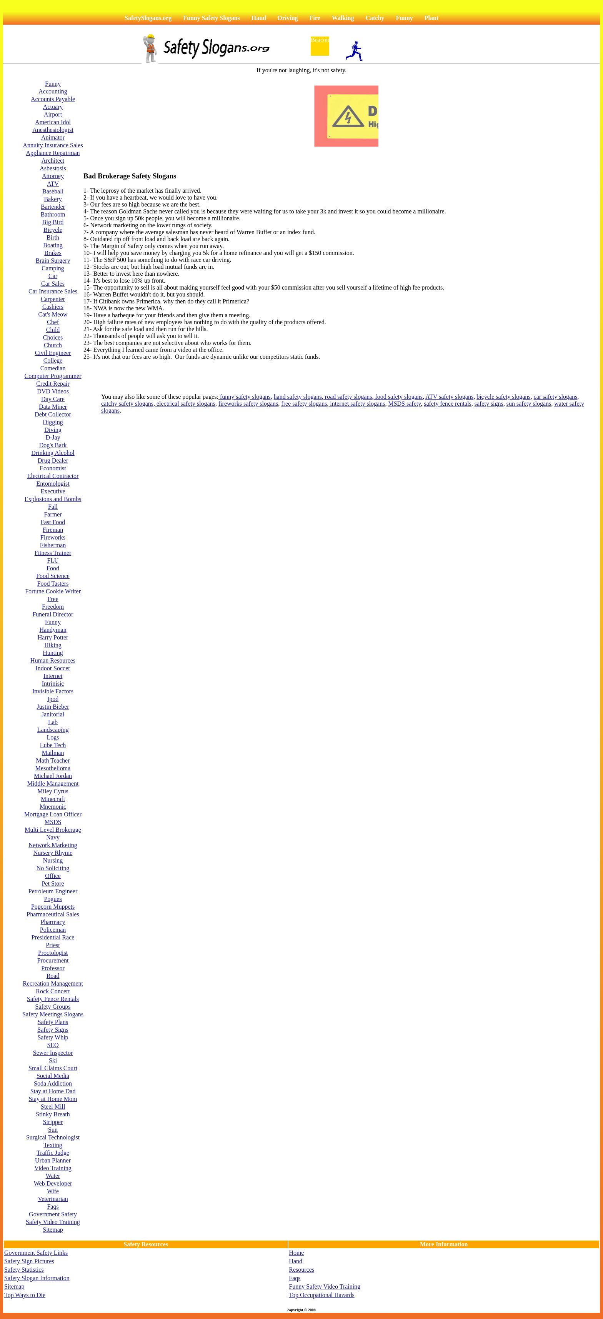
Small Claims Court (52, 1068)
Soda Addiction (53, 1083)
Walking (343, 18)
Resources (301, 1269)
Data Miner (53, 406)
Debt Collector (53, 414)
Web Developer (53, 1183)
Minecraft (53, 799)
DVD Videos (53, 391)
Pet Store (53, 883)
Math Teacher (53, 760)
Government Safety (53, 1214)
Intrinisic (53, 683)
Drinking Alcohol (52, 453)
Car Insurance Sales (52, 291)
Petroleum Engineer (53, 891)
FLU (52, 560)
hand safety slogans (298, 396)
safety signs (489, 403)
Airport (53, 114)
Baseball (52, 191)
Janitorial (53, 714)
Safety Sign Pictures (29, 1261)
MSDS (53, 822)
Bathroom (53, 214)
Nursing (53, 860)
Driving (288, 18)
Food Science (53, 576)
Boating (53, 245)
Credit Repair (53, 383)
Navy (53, 837)
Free (52, 599)
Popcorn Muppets (53, 906)
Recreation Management (53, 983)
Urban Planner (53, 1160)
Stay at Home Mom (53, 1099)
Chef (53, 322)
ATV (53, 183)
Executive (53, 491)
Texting (52, 1145)
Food (53, 568)
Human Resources (52, 660)
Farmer (53, 514)
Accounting (52, 91)
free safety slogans (304, 403)
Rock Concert (53, 991)
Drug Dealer (53, 460)
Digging (53, 422)
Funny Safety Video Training (324, 1286)
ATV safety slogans (449, 396)
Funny (404, 18)
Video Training (52, 1168)
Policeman (53, 929)
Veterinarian (53, 1199)
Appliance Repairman (53, 153)
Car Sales (53, 283)
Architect (53, 160)
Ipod (52, 699)
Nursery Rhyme (53, 852)
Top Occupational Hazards (321, 1295)
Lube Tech (53, 745)
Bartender (53, 206)
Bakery (53, 199)
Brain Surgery (53, 260)
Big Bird (53, 222)
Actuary (53, 106)
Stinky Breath (53, 1114)
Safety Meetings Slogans (52, 1014)
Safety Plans (53, 1022)
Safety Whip (52, 1037)
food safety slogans (398, 396)
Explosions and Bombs (53, 499)
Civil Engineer (53, 353)
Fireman (53, 529)
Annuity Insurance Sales (53, 145)
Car (52, 276)
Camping (53, 268)
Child (53, 329)
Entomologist (52, 483)
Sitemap (53, 1229)
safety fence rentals (447, 403)
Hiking (52, 645)
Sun (53, 1129)
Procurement (53, 960)
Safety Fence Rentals (53, 999)
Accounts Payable (53, 99)
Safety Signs (52, 1029)
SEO (52, 1045)
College (53, 360)
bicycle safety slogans (503, 396)
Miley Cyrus (52, 791)
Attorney (53, 176)
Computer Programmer (53, 376)
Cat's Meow (52, 314)
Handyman (52, 629)
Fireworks (52, 537)
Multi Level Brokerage (53, 829)
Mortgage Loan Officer (53, 814)
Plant (431, 18)
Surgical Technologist (53, 1137)
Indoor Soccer (52, 668)
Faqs (52, 1206)
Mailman (53, 752)
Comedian (53, 368)
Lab (53, 722)
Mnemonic (53, 806)
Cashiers (52, 306)
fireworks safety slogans (248, 403)
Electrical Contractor (53, 476)
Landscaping (53, 729)
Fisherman (53, 545)
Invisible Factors (52, 691)
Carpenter (53, 299)
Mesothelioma (53, 768)
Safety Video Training (53, 1222)
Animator (53, 137)
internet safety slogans (356, 403)
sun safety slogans (528, 403)
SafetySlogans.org (148, 18)
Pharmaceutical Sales (53, 914)
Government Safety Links (36, 1252)
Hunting (53, 653)
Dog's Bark (53, 445)
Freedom (53, 606)
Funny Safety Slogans (211, 18)
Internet (53, 676)
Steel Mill (53, 1106)
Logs (53, 737)
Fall (53, 506)
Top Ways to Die (24, 1295)
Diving (52, 429)
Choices (53, 337)
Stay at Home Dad (53, 1091)
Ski (53, 1060)
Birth (53, 237)
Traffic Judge (53, 1152)
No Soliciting (53, 868)
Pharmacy (53, 922)
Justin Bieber (53, 706)
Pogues (53, 899)
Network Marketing (52, 845)
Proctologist (53, 952)
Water (53, 1175)
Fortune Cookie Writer (53, 591)
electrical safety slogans (185, 403)
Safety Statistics (24, 1269)
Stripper (53, 1122)
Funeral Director (52, 614)
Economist (53, 468)
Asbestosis (53, 168)
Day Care (53, 399)
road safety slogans (347, 396)
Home (296, 1252)
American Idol (53, 122)
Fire (315, 18)
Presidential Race (53, 937)
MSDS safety (404, 403)
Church (53, 345)
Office (53, 876)
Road (53, 976)
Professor (52, 968)
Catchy (374, 18)
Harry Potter (53, 637)
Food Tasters (53, 583)
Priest (53, 945)
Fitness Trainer (53, 553)
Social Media (53, 1076)
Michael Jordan (53, 776)
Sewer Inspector (53, 1052)
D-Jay (52, 437)
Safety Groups (53, 1006)
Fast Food (53, 522)
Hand (259, 18)
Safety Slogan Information (37, 1278)
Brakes (52, 253)
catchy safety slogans (127, 403)
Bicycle (52, 229)
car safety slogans (556, 396)
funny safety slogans (244, 396)
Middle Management (53, 783)
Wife (53, 1191)
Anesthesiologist (52, 130)
